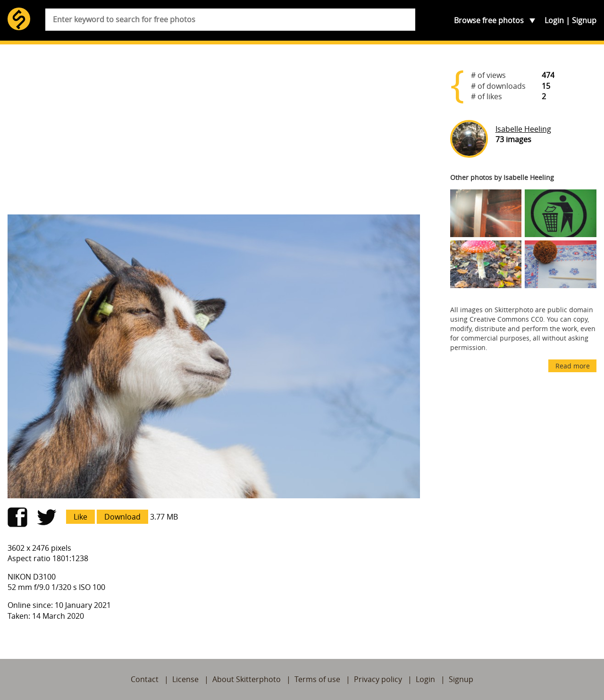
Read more (572, 365)
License (185, 679)
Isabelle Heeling (523, 129)
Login (554, 20)
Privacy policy (378, 679)
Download (122, 517)
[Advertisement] (214, 133)
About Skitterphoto (246, 679)
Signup (584, 20)
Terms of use (317, 679)
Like (80, 517)
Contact (145, 679)
